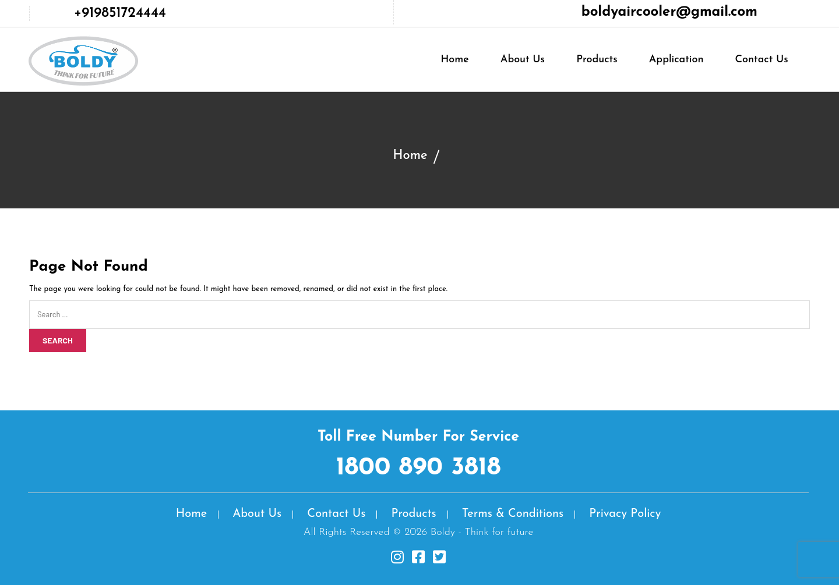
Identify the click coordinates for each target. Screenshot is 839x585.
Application (676, 59)
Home (454, 59)
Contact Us (761, 59)
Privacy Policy (625, 514)
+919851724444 (120, 13)
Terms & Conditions (512, 514)
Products (596, 59)
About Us (522, 59)
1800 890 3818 (418, 468)
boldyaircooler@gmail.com (669, 12)
